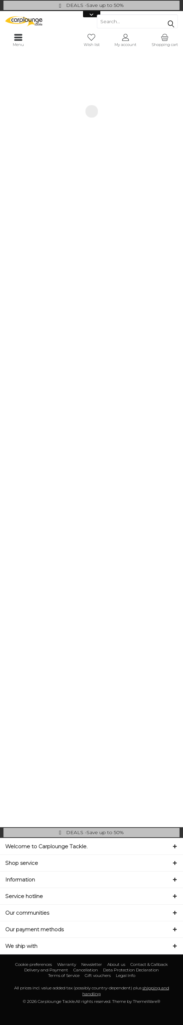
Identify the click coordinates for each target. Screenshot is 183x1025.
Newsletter (91, 964)
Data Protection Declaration (131, 969)
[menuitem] (164, 40)
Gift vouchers (98, 975)
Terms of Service (64, 975)
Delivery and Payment (46, 969)
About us (116, 964)
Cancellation (85, 969)
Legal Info (125, 975)
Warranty (66, 964)
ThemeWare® (146, 1001)
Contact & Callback (149, 964)
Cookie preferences (33, 964)
